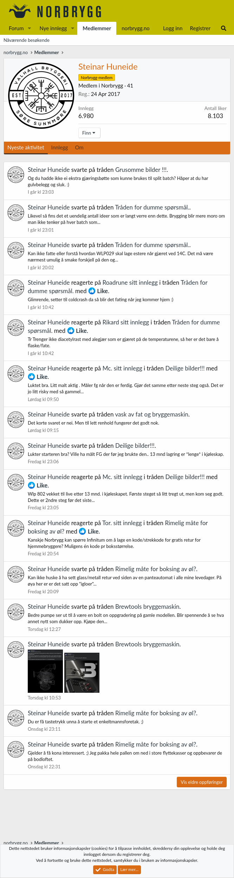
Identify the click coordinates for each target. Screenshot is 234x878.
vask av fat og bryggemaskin (151, 414)
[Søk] (223, 28)
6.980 (85, 116)
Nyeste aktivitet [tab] (25, 147)
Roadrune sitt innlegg (130, 282)
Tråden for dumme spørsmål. (152, 207)
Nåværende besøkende (27, 40)
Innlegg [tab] (59, 147)
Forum (16, 28)
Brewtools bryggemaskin (147, 606)
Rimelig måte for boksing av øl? (155, 569)
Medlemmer (97, 28)
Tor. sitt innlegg (122, 523)
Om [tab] (79, 147)
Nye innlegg (53, 28)
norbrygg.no (136, 28)
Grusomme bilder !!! (141, 169)
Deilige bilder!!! (184, 368)
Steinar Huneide (49, 169)
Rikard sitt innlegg (126, 322)
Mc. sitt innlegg (122, 368)
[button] (29, 28)
